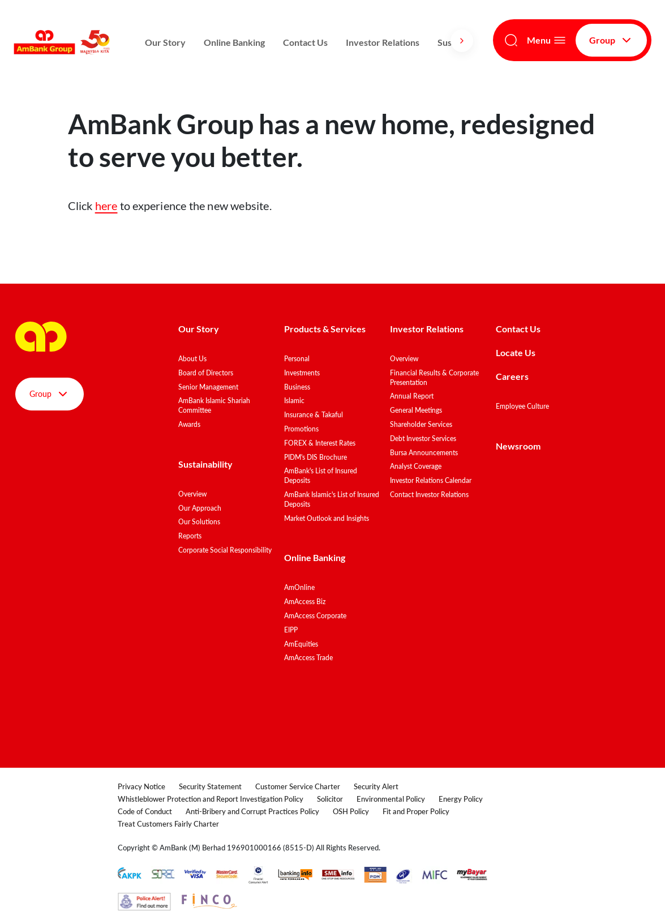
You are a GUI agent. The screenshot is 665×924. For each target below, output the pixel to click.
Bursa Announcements (424, 452)
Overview (192, 494)
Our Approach (199, 508)
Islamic (294, 400)
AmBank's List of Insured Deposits (320, 476)
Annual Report (412, 396)
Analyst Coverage (415, 466)
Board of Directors (205, 373)
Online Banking (234, 42)
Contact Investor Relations (429, 494)
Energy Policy (461, 798)
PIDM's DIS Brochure (315, 457)
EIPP (291, 630)
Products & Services (325, 328)
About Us (192, 358)
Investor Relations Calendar (430, 480)
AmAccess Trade (308, 657)
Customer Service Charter (297, 786)
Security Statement (210, 786)
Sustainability (205, 464)
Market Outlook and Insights (326, 518)
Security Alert (376, 786)
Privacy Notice (141, 786)
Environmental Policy (391, 798)
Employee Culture (522, 406)
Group (611, 40)
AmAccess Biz (304, 601)
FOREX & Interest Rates (319, 443)
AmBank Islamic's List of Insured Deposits (331, 499)
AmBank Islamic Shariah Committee (214, 405)
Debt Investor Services (423, 438)
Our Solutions (199, 521)
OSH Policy (351, 811)
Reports (189, 536)
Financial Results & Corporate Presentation (434, 378)
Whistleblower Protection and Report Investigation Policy (210, 798)
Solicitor (330, 798)
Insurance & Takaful (313, 414)
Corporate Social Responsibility (225, 550)
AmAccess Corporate (315, 615)
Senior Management (208, 387)
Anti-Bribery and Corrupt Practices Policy (252, 811)
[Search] (511, 40)
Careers (512, 376)
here (106, 205)
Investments (302, 373)
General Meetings (416, 410)
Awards (189, 424)
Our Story (165, 42)
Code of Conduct (145, 811)
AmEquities (301, 644)
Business (297, 387)
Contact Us (305, 42)
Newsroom (519, 445)
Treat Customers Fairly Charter (168, 823)
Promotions (301, 429)
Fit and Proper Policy (416, 811)
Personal (297, 358)
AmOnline (299, 587)
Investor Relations (382, 42)
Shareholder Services (421, 424)
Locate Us (515, 352)
